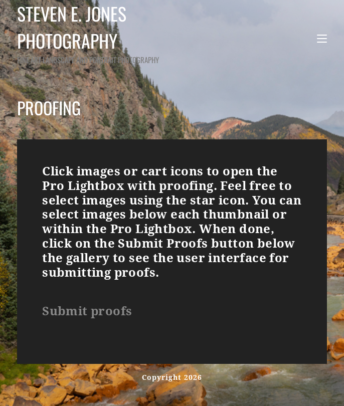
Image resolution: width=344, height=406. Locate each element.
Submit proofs (87, 311)
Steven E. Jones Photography (107, 33)
